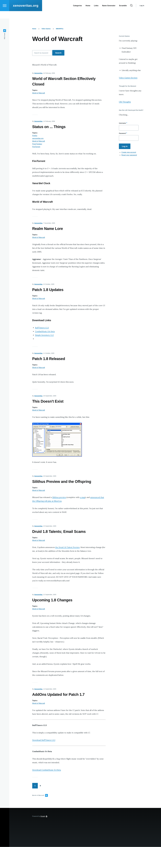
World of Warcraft (38, 93)
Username (122, 123)
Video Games (46, 29)
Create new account (128, 152)
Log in (142, 13)
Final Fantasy (37, 144)
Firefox (34, 136)
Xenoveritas (38, 73)
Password (122, 133)
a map (82, 497)
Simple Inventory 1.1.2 (44, 335)
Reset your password (129, 155)
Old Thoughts (125, 102)
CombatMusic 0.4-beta (45, 331)
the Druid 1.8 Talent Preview (67, 547)
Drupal (43, 816)
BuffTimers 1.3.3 (42, 328)
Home (34, 29)
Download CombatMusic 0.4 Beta (46, 770)
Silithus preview (59, 497)
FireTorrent (36, 147)
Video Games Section (128, 78)
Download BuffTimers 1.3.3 (43, 740)
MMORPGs (59, 29)
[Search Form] (131, 13)
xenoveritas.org (25, 13)
